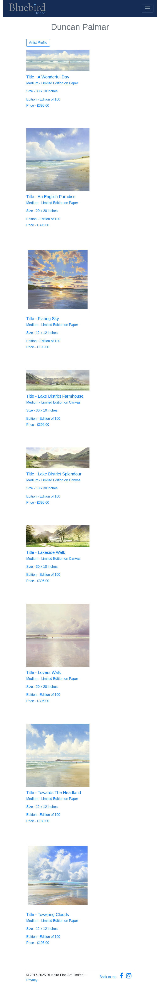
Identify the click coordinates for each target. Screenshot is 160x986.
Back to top (108, 977)
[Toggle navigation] (147, 8)
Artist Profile (38, 42)
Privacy (31, 980)
